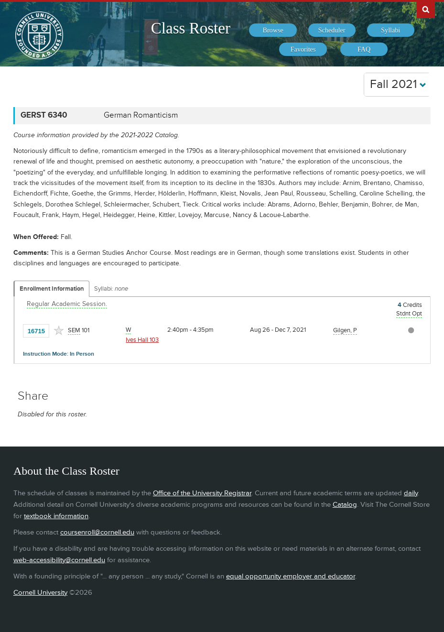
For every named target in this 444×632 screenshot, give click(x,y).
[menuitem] (272, 30)
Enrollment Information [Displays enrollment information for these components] (52, 289)
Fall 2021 (398, 84)
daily (411, 493)
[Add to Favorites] (59, 330)
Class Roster (190, 28)
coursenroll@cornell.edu (97, 532)
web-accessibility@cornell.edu (59, 560)
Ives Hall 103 (142, 340)
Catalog (345, 504)
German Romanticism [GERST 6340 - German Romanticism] (141, 115)
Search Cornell (426, 9)
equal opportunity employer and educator (290, 576)
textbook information (56, 516)
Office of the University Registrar (202, 493)
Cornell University (40, 592)
